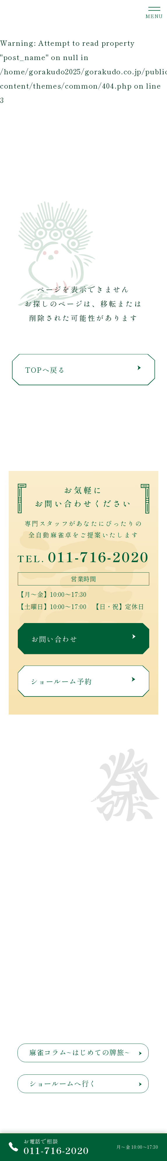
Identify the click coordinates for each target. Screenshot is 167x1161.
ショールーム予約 (83, 681)
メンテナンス (35, 908)
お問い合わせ (83, 639)
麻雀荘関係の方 (39, 893)
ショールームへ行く (62, 1083)
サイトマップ (110, 975)
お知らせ (106, 855)
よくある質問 (113, 934)
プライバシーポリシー (42, 975)
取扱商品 (106, 836)
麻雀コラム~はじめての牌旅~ (79, 1052)
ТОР (20, 836)
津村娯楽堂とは (39, 855)
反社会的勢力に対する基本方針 (53, 993)
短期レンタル (35, 874)
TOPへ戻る (83, 370)
